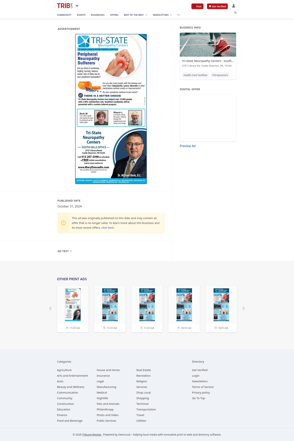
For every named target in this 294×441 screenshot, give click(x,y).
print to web (184, 434)
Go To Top (198, 398)
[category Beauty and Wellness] (70, 387)
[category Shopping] (142, 398)
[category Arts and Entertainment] (72, 375)
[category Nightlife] (102, 398)
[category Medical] (102, 392)
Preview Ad (188, 146)
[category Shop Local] (143, 392)
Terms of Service (203, 387)
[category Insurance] (103, 375)
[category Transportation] (146, 409)
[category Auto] (60, 381)
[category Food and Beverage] (69, 420)
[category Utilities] (141, 420)
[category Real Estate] (143, 370)
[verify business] (217, 6)
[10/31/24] (184, 308)
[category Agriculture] (64, 370)
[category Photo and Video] (107, 415)
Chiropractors (220, 75)
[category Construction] (65, 404)
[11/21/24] (72, 308)
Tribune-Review (92, 434)
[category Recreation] (143, 375)
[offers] (114, 15)
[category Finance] (62, 415)
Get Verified (200, 370)
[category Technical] (142, 404)
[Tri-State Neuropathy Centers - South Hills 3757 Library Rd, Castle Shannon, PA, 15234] (208, 50)
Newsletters (200, 381)
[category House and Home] (108, 370)
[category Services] (141, 387)
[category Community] (64, 398)
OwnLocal (124, 434)
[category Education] (63, 409)
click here (107, 227)
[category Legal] (100, 381)
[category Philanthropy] (105, 409)
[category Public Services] (106, 420)
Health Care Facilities (195, 75)
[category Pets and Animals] (108, 404)
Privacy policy (201, 392)
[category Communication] (67, 392)
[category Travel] (140, 415)
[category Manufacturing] (106, 387)
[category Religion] (141, 381)
